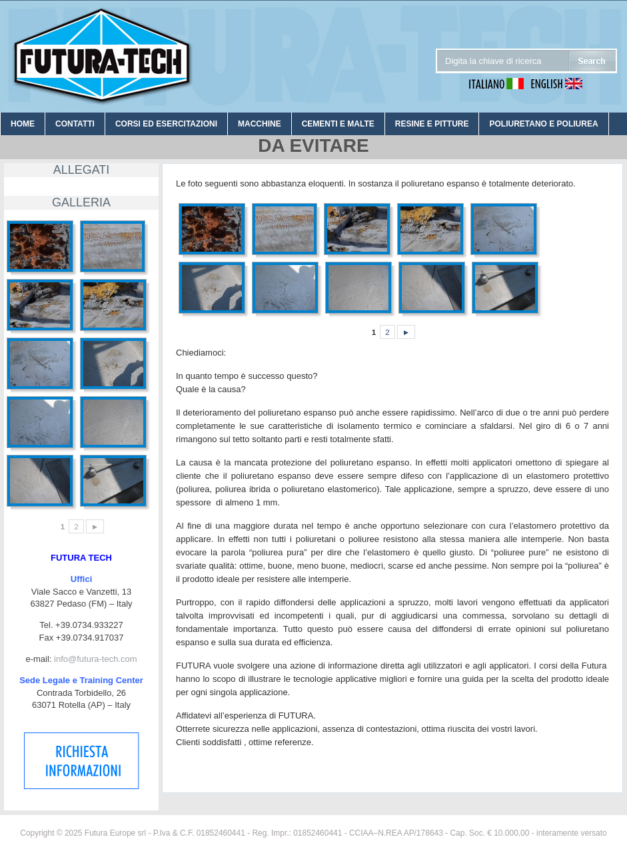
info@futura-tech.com (95, 659)
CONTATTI (75, 124)
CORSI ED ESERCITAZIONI (166, 124)
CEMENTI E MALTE (338, 124)
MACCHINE (259, 124)
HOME (23, 124)
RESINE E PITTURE (432, 124)
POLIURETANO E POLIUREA (543, 124)
